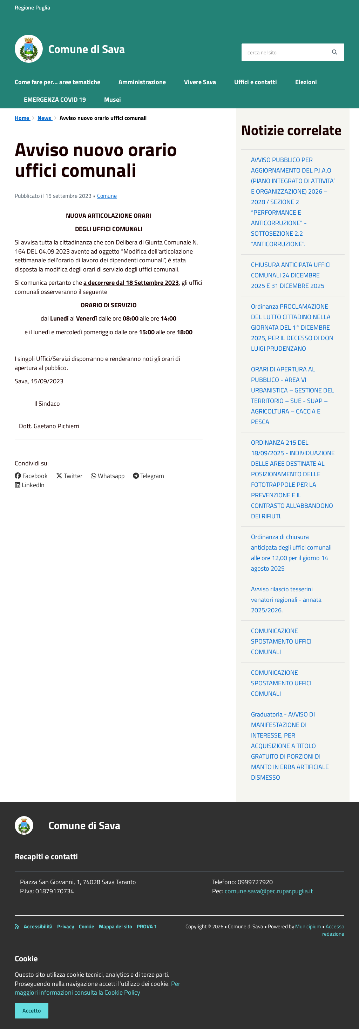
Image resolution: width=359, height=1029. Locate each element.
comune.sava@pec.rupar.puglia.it (269, 891)
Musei (112, 99)
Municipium (308, 926)
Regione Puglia (32, 7)
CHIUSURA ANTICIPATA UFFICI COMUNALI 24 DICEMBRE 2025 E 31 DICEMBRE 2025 (291, 275)
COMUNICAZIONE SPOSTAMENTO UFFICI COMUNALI (281, 641)
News (45, 118)
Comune (107, 195)
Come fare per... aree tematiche (57, 82)
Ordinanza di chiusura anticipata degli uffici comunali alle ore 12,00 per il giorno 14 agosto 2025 (291, 552)
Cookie (86, 926)
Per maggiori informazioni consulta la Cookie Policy (97, 988)
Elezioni (306, 82)
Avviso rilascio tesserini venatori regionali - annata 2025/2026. (286, 599)
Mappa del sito (115, 926)
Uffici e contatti (255, 82)
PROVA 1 (147, 926)
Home (23, 118)
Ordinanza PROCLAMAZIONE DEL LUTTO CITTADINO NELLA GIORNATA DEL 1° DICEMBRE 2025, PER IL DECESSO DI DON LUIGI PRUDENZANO (292, 327)
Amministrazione (142, 82)
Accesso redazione (333, 930)
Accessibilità (38, 926)
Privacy (65, 926)
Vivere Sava (200, 82)
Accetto (31, 1010)
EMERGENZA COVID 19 (55, 99)
